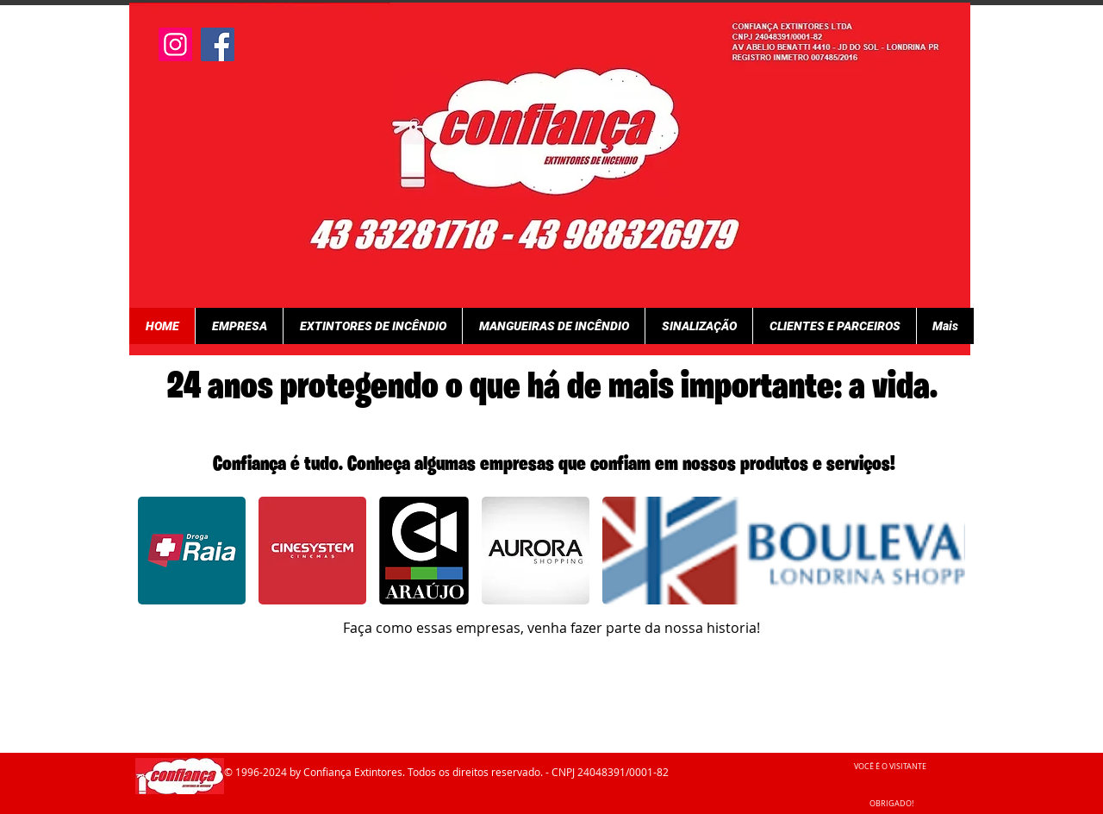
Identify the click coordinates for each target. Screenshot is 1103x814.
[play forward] (943, 550)
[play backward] (159, 550)
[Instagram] (175, 44)
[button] (192, 550)
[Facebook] (217, 44)
